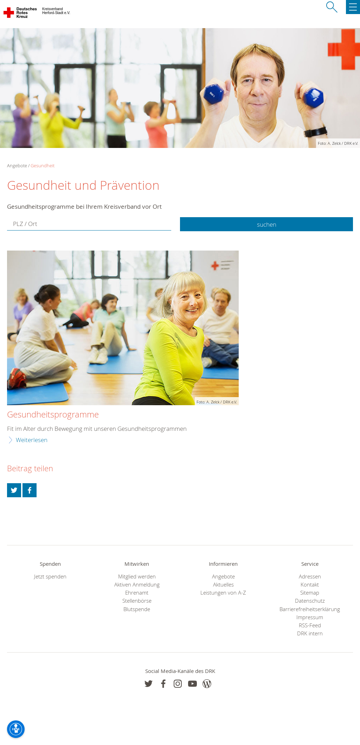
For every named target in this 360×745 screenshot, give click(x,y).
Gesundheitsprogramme (53, 414)
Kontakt (310, 584)
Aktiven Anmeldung (137, 584)
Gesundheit (42, 165)
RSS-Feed (310, 625)
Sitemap (309, 592)
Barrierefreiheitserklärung (309, 609)
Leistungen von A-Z (223, 592)
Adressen (310, 576)
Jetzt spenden (50, 576)
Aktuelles (223, 584)
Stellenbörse (137, 600)
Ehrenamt (136, 592)
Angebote (223, 576)
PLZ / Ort (25, 224)
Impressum (309, 617)
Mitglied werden (137, 576)
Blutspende (136, 609)
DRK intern (310, 633)
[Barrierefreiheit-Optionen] (16, 729)
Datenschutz (310, 600)
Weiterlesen (31, 440)
